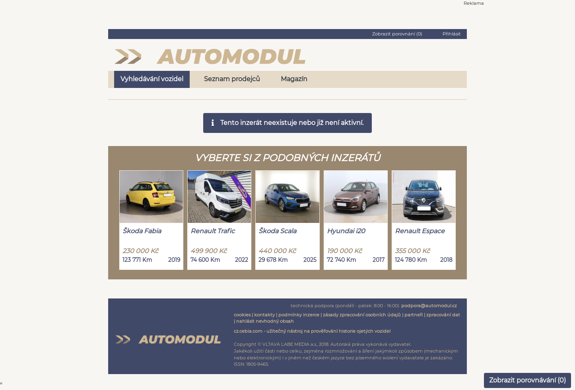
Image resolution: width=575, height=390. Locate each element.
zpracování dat (443, 315)
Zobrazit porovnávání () (527, 380)
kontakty (264, 315)
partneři (413, 315)
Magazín (294, 79)
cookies (242, 315)
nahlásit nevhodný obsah (265, 321)
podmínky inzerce (298, 315)
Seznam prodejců (232, 79)
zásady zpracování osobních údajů (362, 315)
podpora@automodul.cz (429, 305)
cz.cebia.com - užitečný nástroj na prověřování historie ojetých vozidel (312, 331)
